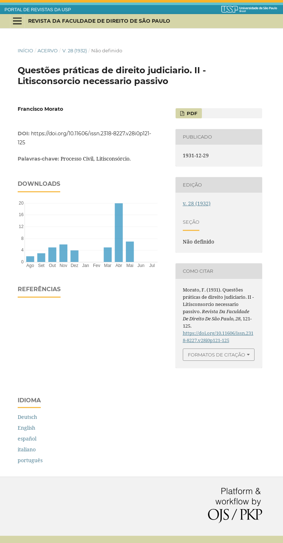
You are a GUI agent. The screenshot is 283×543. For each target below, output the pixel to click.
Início (25, 50)
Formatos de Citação (216, 355)
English (26, 427)
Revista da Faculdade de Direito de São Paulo (99, 21)
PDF (191, 113)
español (27, 438)
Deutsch (27, 416)
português (30, 460)
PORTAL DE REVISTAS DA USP (38, 9)
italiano (27, 449)
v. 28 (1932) (74, 50)
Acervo (47, 50)
